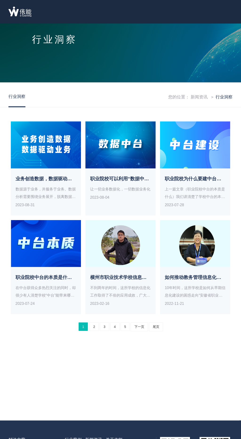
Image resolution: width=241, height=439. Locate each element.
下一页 (139, 334)
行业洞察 (224, 104)
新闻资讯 (199, 104)
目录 (225, 12)
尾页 (156, 334)
